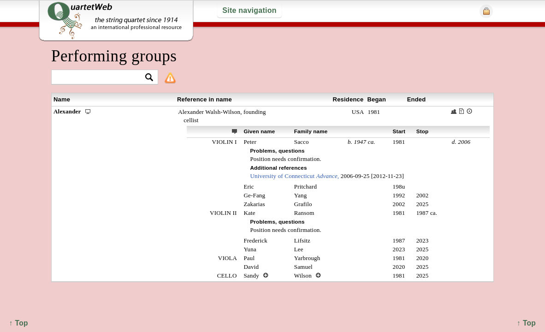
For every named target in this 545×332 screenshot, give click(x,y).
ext (234, 131)
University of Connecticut (294, 175)
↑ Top (526, 323)
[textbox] (100, 77)
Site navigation (249, 10)
